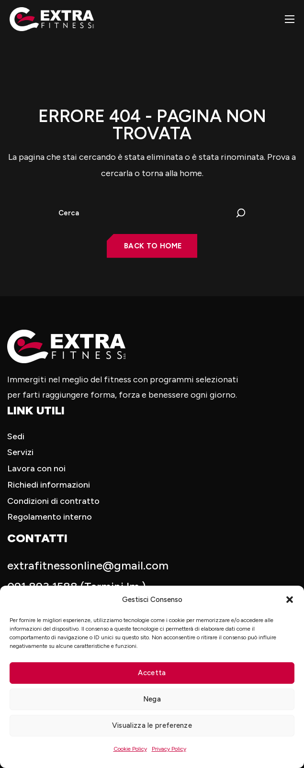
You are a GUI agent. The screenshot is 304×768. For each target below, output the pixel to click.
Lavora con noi (36, 468)
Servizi (20, 452)
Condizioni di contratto (53, 501)
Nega (152, 699)
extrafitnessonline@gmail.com (88, 565)
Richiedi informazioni (48, 484)
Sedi (15, 436)
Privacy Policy (169, 749)
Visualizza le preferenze (152, 725)
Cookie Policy (130, 749)
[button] (289, 599)
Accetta (152, 672)
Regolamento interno (49, 517)
